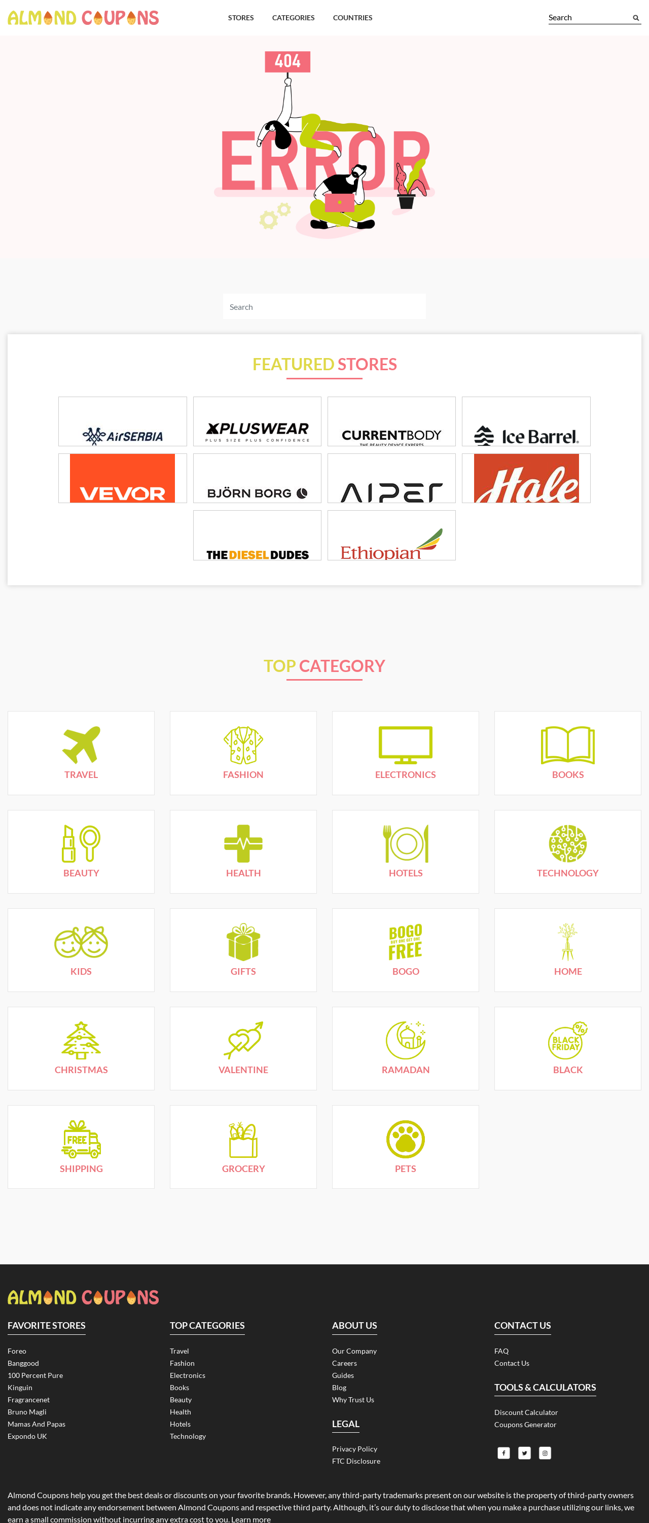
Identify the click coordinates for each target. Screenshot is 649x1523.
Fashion (182, 1320)
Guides (343, 1332)
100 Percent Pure (35, 1332)
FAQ (501, 1308)
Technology (188, 1393)
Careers (344, 1320)
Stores (241, 17)
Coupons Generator (525, 1381)
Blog (339, 1344)
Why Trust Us (353, 1357)
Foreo (17, 1308)
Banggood (23, 1320)
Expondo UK (27, 1393)
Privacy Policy (354, 1406)
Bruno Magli (27, 1369)
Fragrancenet (29, 1357)
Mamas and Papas (36, 1381)
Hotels (180, 1381)
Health (180, 1369)
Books (179, 1344)
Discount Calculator (526, 1369)
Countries (353, 17)
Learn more (251, 1478)
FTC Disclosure (356, 1418)
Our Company (354, 1308)
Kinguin (20, 1344)
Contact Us (511, 1320)
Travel (179, 1308)
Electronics (187, 1332)
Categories (293, 17)
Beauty (181, 1357)
